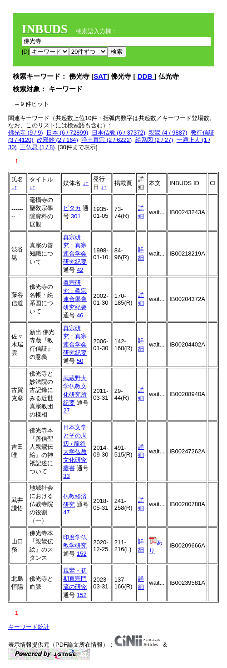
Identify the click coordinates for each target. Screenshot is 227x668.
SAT (100, 76)
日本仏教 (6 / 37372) (119, 132)
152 (82, 553)
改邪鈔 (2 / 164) (57, 139)
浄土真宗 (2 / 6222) (106, 139)
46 (80, 315)
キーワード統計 (28, 626)
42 (80, 269)
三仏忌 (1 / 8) (37, 147)
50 (80, 360)
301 (76, 216)
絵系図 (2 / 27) (154, 139)
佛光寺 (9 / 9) (25, 132)
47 (66, 512)
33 (66, 475)
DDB (146, 76)
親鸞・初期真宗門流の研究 (75, 578)
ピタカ (72, 208)
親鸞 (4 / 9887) (167, 132)
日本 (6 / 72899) (67, 132)
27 (66, 410)
